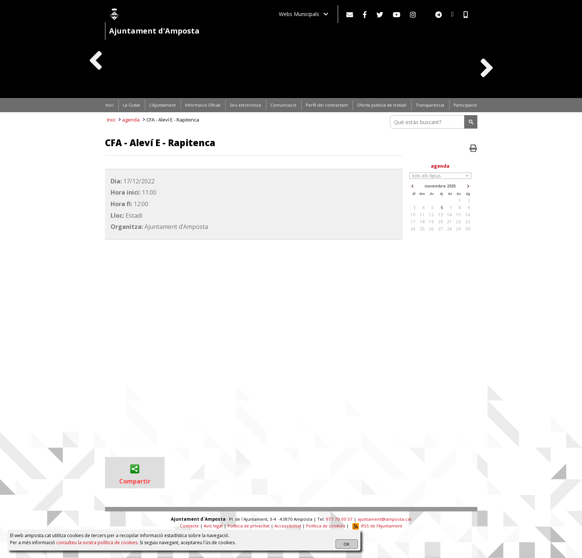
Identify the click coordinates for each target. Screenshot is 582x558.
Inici (111, 119)
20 (440, 221)
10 (413, 214)
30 (467, 228)
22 (458, 221)
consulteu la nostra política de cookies (96, 542)
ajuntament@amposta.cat (384, 519)
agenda (131, 119)
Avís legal (213, 526)
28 (449, 228)
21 (449, 221)
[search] (428, 122)
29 (458, 228)
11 (422, 214)
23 (467, 221)
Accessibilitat (287, 526)
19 (431, 221)
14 (449, 214)
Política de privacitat (249, 526)
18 (422, 221)
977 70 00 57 (339, 519)
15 (458, 214)
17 (413, 221)
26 (431, 228)
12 (431, 214)
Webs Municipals (303, 14)
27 (440, 228)
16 (467, 214)
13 (440, 214)
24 (413, 228)
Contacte (189, 526)
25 (422, 228)
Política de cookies (325, 526)
